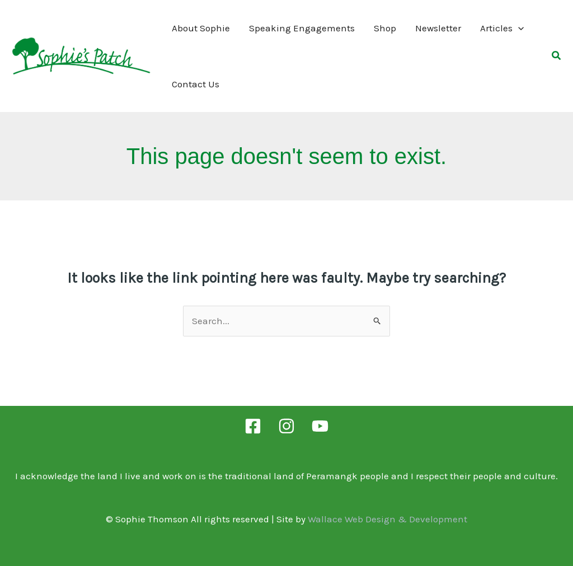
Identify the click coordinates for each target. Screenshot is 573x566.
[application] (518, 28)
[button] (557, 57)
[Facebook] (253, 426)
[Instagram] (286, 426)
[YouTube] (320, 426)
